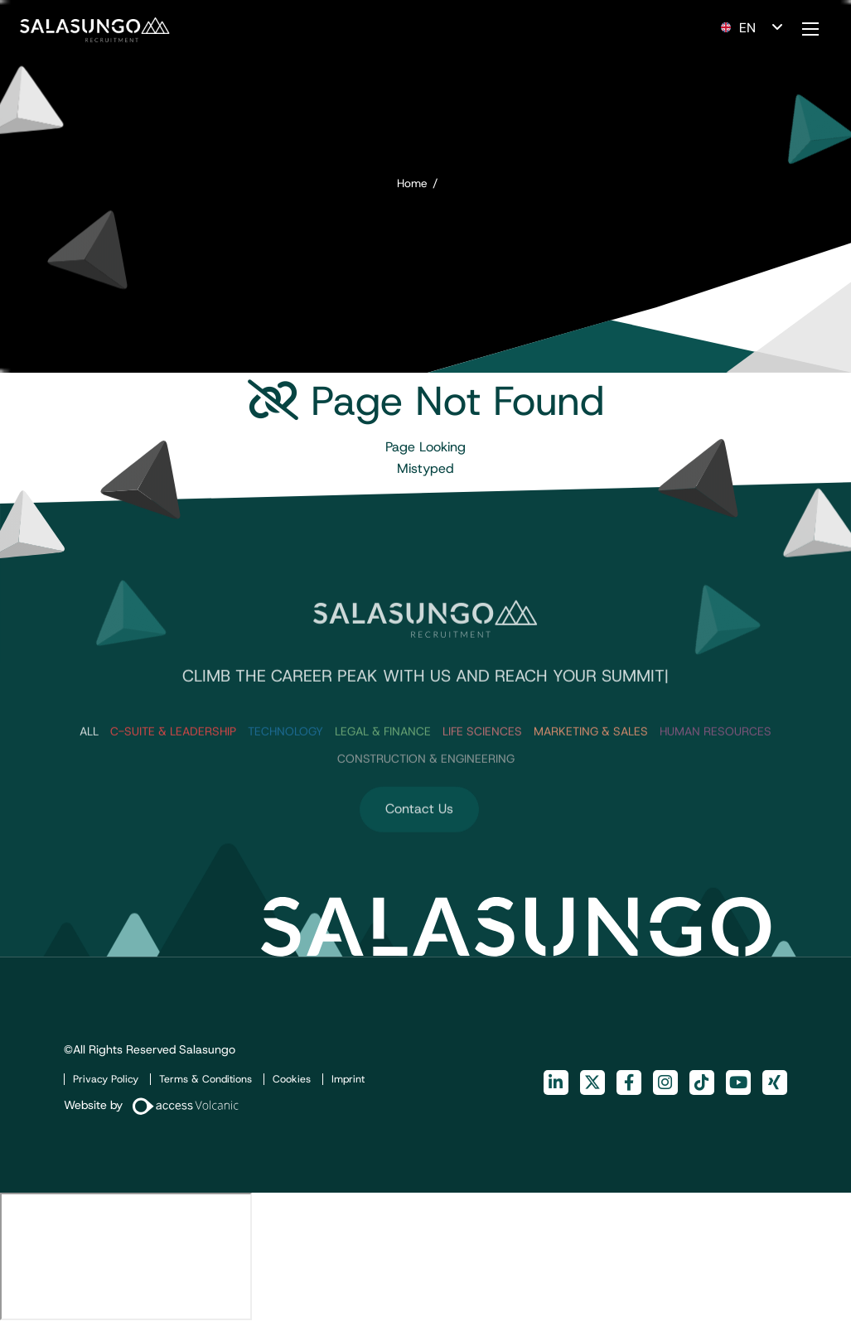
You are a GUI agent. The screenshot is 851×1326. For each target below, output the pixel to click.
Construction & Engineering (426, 791)
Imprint (348, 1079)
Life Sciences (482, 763)
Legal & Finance (383, 763)
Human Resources (715, 763)
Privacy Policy (105, 1079)
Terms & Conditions (205, 1079)
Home (412, 183)
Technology (285, 763)
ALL (89, 763)
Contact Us (419, 841)
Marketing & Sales (591, 763)
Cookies (292, 1079)
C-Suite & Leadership (173, 763)
